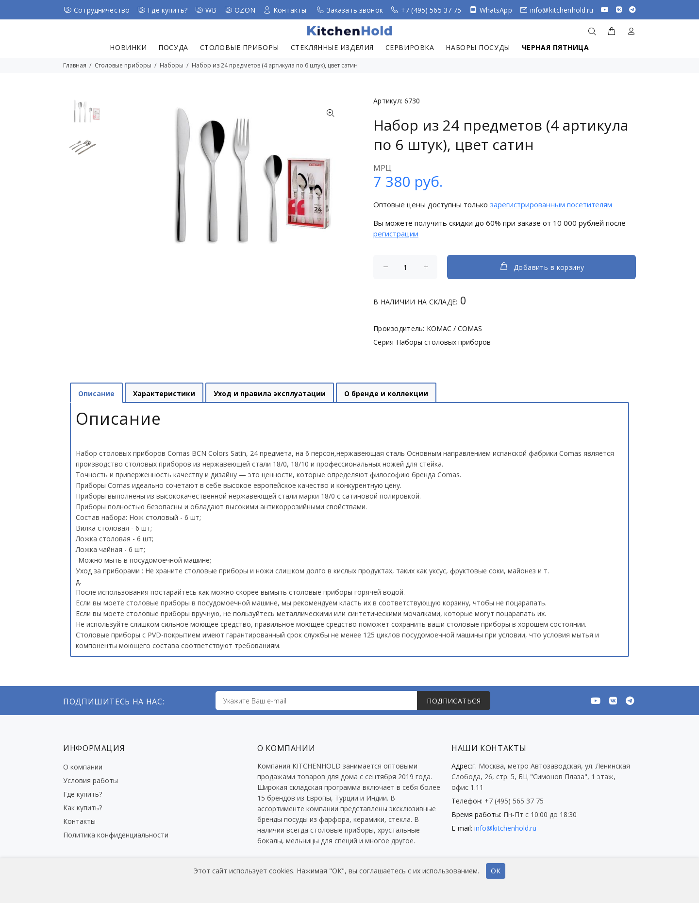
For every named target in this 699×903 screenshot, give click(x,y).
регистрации (395, 233)
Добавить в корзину (541, 266)
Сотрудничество (102, 10)
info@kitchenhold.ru (562, 10)
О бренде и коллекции (386, 393)
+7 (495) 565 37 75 (431, 10)
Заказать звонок (355, 10)
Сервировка (409, 47)
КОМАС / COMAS (454, 328)
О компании (82, 766)
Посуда (173, 47)
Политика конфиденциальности (115, 834)
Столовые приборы (239, 47)
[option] (82, 116)
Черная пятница (555, 47)
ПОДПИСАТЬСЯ (454, 700)
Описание (96, 393)
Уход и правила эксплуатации (270, 393)
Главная (74, 65)
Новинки (128, 47)
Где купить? (167, 10)
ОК (495, 870)
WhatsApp (496, 10)
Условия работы (90, 780)
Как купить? (82, 807)
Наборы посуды (478, 47)
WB (210, 10)
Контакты (289, 10)
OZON (244, 10)
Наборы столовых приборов (443, 342)
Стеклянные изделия (332, 47)
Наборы (171, 65)
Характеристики (164, 393)
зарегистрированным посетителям (551, 204)
